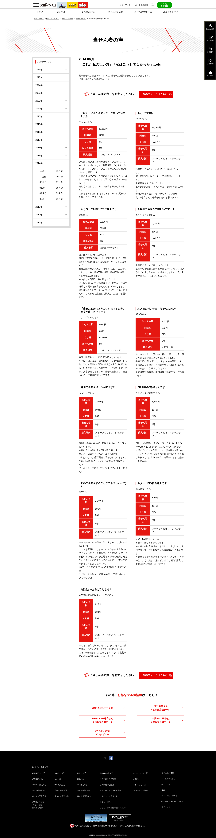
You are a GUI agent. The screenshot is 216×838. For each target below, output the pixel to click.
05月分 (59, 188)
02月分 (43, 199)
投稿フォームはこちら (155, 94)
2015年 (39, 155)
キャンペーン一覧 (140, 773)
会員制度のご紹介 (107, 785)
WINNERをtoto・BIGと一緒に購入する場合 (39, 805)
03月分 (59, 193)
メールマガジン (167, 779)
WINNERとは (37, 779)
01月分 (59, 199)
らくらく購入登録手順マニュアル (113, 808)
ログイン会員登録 (164, 5)
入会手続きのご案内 (108, 779)
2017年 (39, 140)
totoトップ (59, 773)
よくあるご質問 (141, 5)
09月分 (59, 176)
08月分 (43, 182)
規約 (163, 790)
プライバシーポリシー (170, 796)
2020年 (39, 116)
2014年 (39, 163)
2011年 (39, 222)
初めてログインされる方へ (110, 790)
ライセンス (165, 807)
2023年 (39, 93)
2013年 (39, 207)
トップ (39, 12)
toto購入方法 (60, 785)
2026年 (39, 69)
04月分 (43, 193)
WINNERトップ (38, 773)
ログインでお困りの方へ (109, 796)
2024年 (39, 85)
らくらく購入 (105, 802)
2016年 (39, 147)
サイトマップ (125, 5)
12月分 (43, 171)
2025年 (39, 77)
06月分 (43, 188)
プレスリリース (139, 785)
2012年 (39, 214)
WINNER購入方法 (39, 785)
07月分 (59, 182)
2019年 (39, 124)
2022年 (39, 101)
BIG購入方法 (88, 12)
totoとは (58, 779)
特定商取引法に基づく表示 (172, 801)
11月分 (59, 171)
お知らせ (137, 779)
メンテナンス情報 (140, 790)
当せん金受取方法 (143, 12)
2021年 (39, 108)
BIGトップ (81, 773)
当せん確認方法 (115, 12)
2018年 (39, 132)
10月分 (43, 176)
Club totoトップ (170, 12)
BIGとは (61, 12)
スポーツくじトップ (40, 767)
